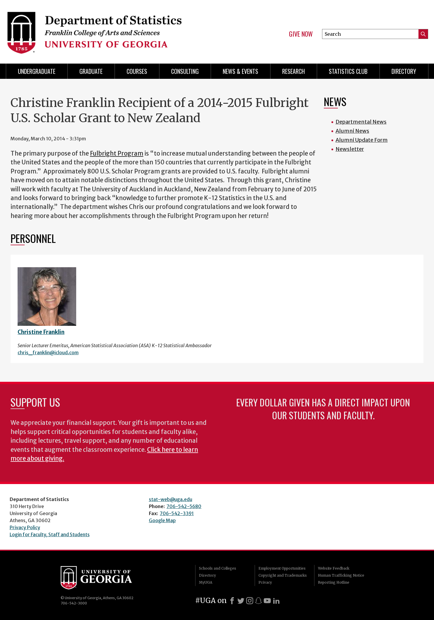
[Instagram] (249, 600)
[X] (240, 600)
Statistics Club (348, 71)
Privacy (265, 582)
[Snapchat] (258, 600)
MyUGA (205, 582)
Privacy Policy (25, 527)
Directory (404, 71)
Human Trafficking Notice (341, 575)
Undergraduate (36, 71)
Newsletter (350, 149)
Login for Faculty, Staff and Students (50, 534)
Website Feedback (333, 568)
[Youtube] (267, 600)
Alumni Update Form (362, 140)
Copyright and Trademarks (282, 575)
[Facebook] (232, 600)
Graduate (91, 71)
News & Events (240, 71)
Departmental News (361, 121)
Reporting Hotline (333, 582)
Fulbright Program (116, 153)
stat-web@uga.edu (170, 499)
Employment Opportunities (282, 568)
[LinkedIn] (276, 600)
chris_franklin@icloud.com (48, 352)
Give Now (301, 34)
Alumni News (352, 130)
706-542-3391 (177, 513)
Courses (137, 71)
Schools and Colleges (217, 568)
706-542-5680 (183, 506)
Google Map (162, 520)
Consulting (185, 71)
